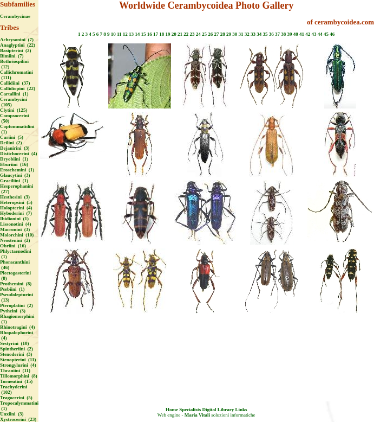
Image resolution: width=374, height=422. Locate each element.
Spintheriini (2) (16, 348)
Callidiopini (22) (17, 88)
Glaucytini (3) (15, 175)
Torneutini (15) (16, 381)
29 (228, 34)
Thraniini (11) (15, 370)
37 (277, 34)
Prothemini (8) (15, 283)
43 (314, 34)
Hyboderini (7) (16, 213)
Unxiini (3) (12, 414)
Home (172, 409)
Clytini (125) (14, 110)
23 (192, 34)
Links (241, 409)
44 (320, 34)
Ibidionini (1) (14, 218)
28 (222, 34)
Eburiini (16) (14, 164)
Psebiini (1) (12, 289)
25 (204, 34)
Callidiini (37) (15, 83)
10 (113, 34)
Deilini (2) (11, 142)
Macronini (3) (15, 229)
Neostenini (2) (15, 240)
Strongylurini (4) (18, 365)
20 (174, 34)
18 (161, 34)
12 (125, 34)
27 (216, 34)
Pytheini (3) (12, 311)
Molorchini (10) (17, 235)
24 (198, 34)
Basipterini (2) (15, 50)
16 (149, 34)
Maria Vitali (197, 415)
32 (247, 34)
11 (119, 34)
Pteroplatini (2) (16, 305)
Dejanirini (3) (15, 148)
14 (137, 34)
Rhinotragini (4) (17, 327)
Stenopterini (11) (18, 359)
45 (326, 34)
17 (155, 34)
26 (210, 34)
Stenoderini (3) (16, 354)
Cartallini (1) (14, 94)
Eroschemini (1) (17, 169)
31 (241, 34)
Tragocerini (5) (16, 397)
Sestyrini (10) (14, 343)
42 (307, 34)
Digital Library (218, 409)
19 (168, 34)
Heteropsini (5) (16, 202)
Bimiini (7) (12, 56)
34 (259, 34)
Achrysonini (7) (17, 39)
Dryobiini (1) (14, 159)
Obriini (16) (13, 245)
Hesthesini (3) (15, 197)
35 (265, 34)
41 (301, 34)
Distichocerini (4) (18, 153)
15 (143, 34)
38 (283, 34)
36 (271, 34)
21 (180, 34)
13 (131, 34)
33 (253, 34)
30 (234, 34)
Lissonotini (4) (15, 224)
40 (295, 34)
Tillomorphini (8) (18, 376)
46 (332, 34)
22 (185, 34)
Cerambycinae (15, 16)
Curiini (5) (11, 137)
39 (289, 34)
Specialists (190, 409)
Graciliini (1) (14, 180)
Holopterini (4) (16, 207)
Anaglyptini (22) (17, 45)
